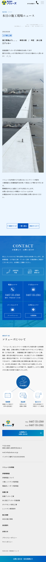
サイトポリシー (7, 542)
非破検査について (8, 478)
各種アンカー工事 (8, 496)
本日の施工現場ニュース (36, 24)
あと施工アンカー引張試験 (11, 500)
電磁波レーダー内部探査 (10, 486)
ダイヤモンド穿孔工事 (9, 504)
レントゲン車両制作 (9, 509)
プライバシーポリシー (9, 538)
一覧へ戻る (23, 226)
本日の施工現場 (7, 519)
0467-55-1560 (12, 295)
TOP (27, 24)
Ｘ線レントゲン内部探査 (10, 482)
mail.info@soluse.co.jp (10, 452)
